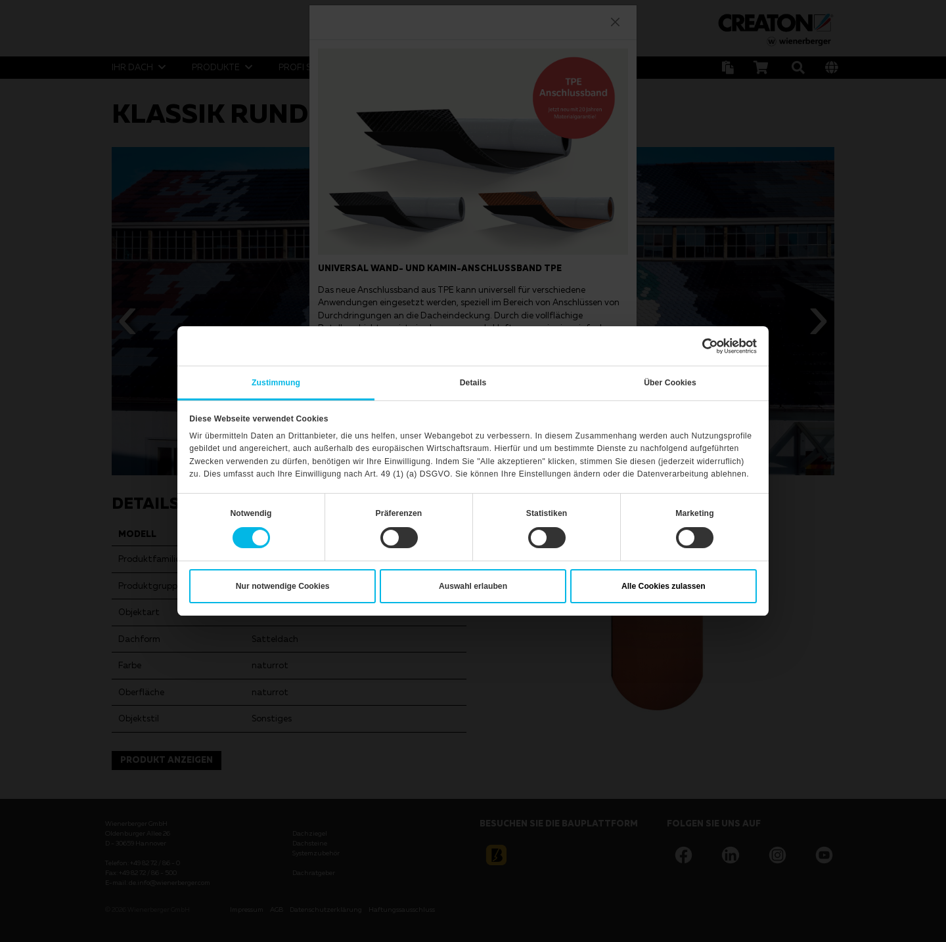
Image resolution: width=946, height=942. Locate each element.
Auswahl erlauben (473, 586)
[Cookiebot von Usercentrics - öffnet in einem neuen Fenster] (699, 346)
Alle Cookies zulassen (663, 586)
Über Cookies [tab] (670, 382)
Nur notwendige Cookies (283, 586)
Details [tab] (473, 382)
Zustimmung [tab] (276, 382)
